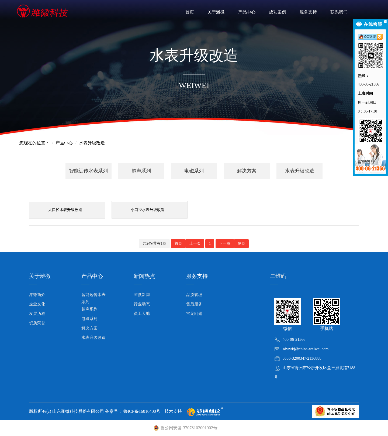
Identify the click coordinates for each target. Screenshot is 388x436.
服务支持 (308, 12)
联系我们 (339, 12)
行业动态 (142, 304)
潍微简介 (37, 294)
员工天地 (142, 313)
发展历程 (37, 313)
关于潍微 (216, 12)
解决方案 (247, 170)
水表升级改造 (299, 170)
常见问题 (194, 313)
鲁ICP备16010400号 (141, 411)
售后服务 (194, 304)
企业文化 (37, 304)
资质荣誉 (37, 323)
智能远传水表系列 (88, 170)
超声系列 (141, 170)
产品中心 (246, 12)
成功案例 (277, 12)
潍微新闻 (142, 294)
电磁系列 (194, 170)
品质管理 (194, 294)
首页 (189, 12)
